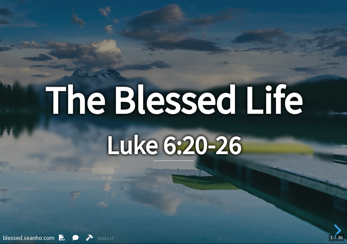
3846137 (105, 238)
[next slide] (336, 230)
